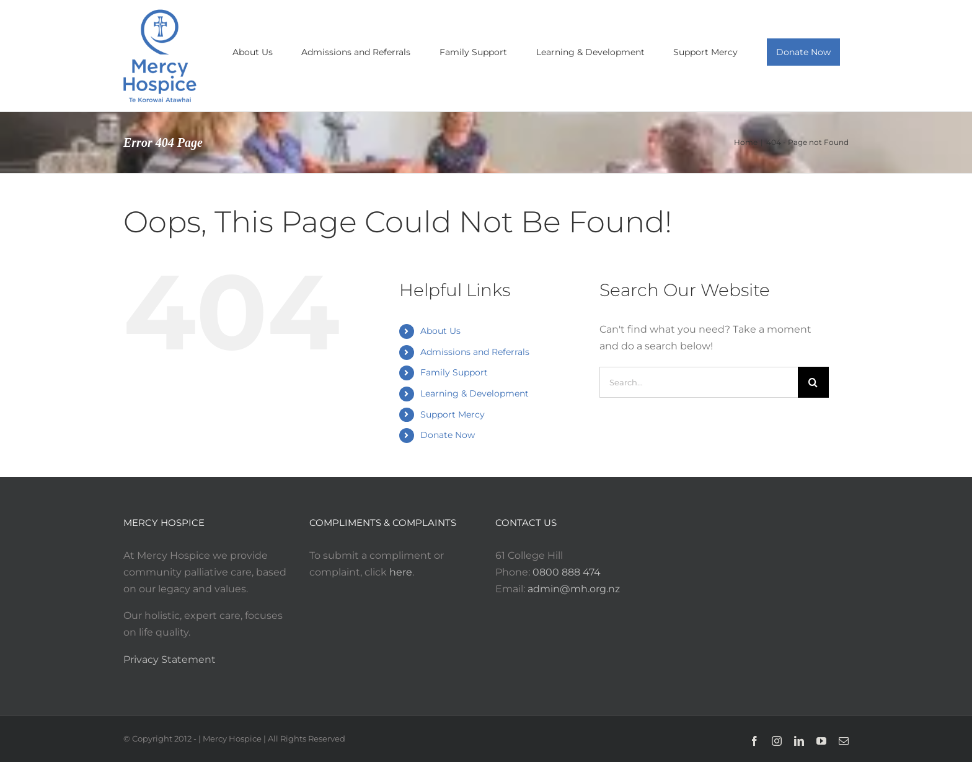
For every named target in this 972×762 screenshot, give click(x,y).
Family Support (454, 372)
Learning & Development (474, 393)
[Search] (813, 382)
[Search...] (698, 382)
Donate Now (447, 434)
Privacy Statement (169, 659)
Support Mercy (452, 414)
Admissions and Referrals (474, 351)
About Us (440, 330)
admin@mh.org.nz (574, 589)
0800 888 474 (566, 572)
